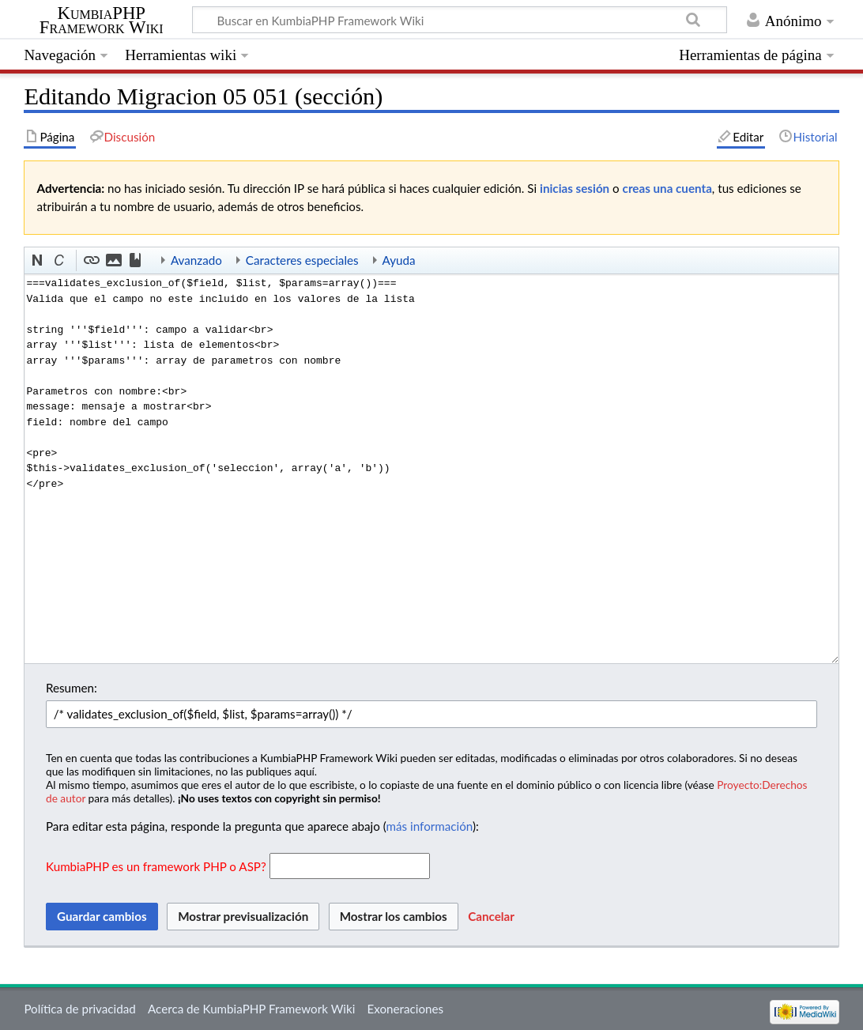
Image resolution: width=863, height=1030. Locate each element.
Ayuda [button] (399, 260)
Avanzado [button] (196, 260)
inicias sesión (574, 188)
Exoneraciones (405, 1009)
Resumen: (71, 688)
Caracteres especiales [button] (302, 260)
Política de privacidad (79, 1009)
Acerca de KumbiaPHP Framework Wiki (251, 1009)
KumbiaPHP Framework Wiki (102, 20)
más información (429, 826)
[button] (38, 261)
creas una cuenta (667, 188)
